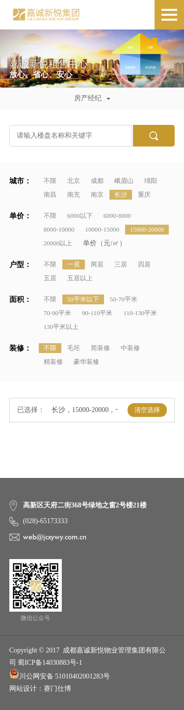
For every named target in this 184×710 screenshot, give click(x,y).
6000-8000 (117, 215)
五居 (50, 278)
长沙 (120, 194)
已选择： (31, 410)
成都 (97, 180)
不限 (50, 180)
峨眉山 (123, 180)
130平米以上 (61, 326)
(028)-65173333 (45, 521)
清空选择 (147, 410)
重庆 (144, 194)
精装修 (53, 361)
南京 (97, 194)
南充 (73, 194)
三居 (120, 264)
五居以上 (80, 278)
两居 (97, 264)
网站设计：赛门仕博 (40, 688)
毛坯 (73, 348)
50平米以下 (83, 299)
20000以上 (58, 243)
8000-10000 (59, 229)
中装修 (130, 348)
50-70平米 (123, 299)
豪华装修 (86, 361)
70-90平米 (57, 313)
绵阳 (150, 180)
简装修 (100, 348)
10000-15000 (102, 229)
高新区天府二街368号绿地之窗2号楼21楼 (85, 505)
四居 (144, 264)
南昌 (50, 194)
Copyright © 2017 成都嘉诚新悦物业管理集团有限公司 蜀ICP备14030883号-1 (87, 656)
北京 (73, 180)
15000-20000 (147, 229)
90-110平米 (97, 313)
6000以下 (80, 215)
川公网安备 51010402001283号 (59, 674)
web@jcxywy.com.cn (54, 537)
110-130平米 (140, 313)
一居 (73, 264)
